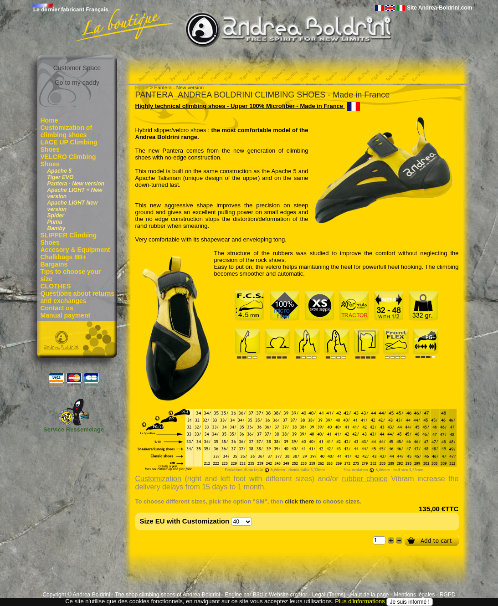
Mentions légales (414, 594)
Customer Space (77, 68)
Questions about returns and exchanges (78, 297)
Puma (54, 222)
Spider (55, 215)
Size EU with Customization (185, 521)
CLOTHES (56, 286)
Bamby (56, 228)
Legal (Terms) (328, 594)
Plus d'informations (360, 601)
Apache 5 (59, 171)
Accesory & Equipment (75, 249)
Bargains (54, 264)
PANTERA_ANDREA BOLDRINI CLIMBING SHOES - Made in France (262, 94)
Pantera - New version (75, 183)
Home (49, 120)
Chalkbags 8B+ (64, 257)
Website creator (288, 594)
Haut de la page (369, 594)
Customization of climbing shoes (66, 131)
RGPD (448, 594)
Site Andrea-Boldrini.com (439, 8)
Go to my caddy (77, 82)
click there (299, 501)
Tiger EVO (60, 177)
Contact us (57, 308)
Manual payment (66, 315)
